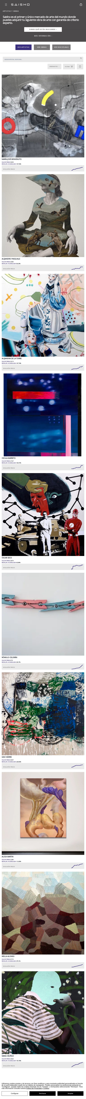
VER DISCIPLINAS (61, 47)
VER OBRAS (42, 47)
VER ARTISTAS (23, 47)
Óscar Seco (7, 558)
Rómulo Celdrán (9, 657)
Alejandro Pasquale (11, 259)
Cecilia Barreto (9, 458)
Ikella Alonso (8, 956)
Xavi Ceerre (7, 757)
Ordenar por (54, 66)
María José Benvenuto (12, 159)
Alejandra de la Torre (12, 358)
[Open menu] (6, 4)
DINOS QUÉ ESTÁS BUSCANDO (42, 29)
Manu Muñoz (8, 1056)
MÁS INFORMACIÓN (43, 36)
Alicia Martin (7, 857)
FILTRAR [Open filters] (69, 66)
